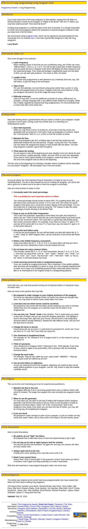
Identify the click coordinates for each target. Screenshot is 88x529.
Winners (21, 511)
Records (33, 519)
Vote (20, 515)
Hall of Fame (43, 511)
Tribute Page (23, 519)
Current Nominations (31, 515)
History (58, 506)
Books (59, 509)
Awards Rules (23, 506)
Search (49, 519)
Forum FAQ (35, 506)
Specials (20, 513)
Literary (66, 511)
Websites (67, 509)
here (32, 38)
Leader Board (46, 515)
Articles (65, 506)
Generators (43, 509)
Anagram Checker (60, 519)
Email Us (20, 521)
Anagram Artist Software (27, 509)
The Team (68, 504)
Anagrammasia (55, 511)
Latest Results (59, 515)
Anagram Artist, (32, 36)
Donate (28, 521)
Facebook (59, 504)
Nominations (31, 511)
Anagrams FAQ (47, 506)
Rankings (28, 517)
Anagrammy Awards (9, 8)
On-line (52, 509)
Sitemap (41, 519)
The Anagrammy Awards (28, 504)
